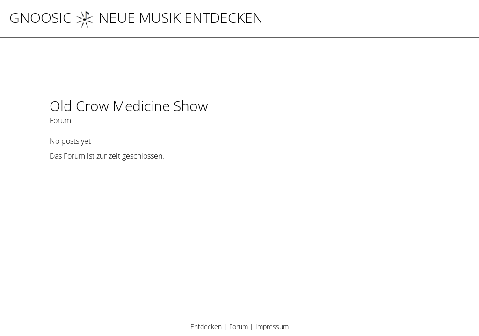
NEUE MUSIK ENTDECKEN (169, 17)
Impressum (272, 326)
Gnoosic (40, 17)
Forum (238, 326)
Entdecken (206, 326)
